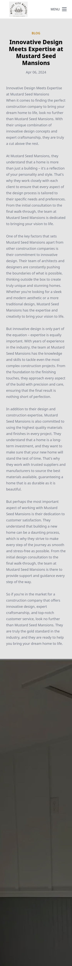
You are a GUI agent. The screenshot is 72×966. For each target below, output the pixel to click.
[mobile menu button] (64, 9)
